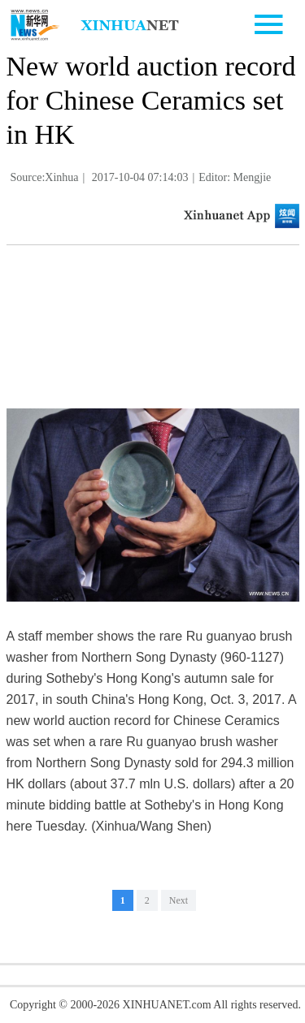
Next (178, 900)
